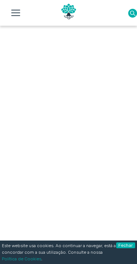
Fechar (125, 245)
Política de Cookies (21, 258)
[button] (132, 13)
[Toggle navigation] (16, 13)
